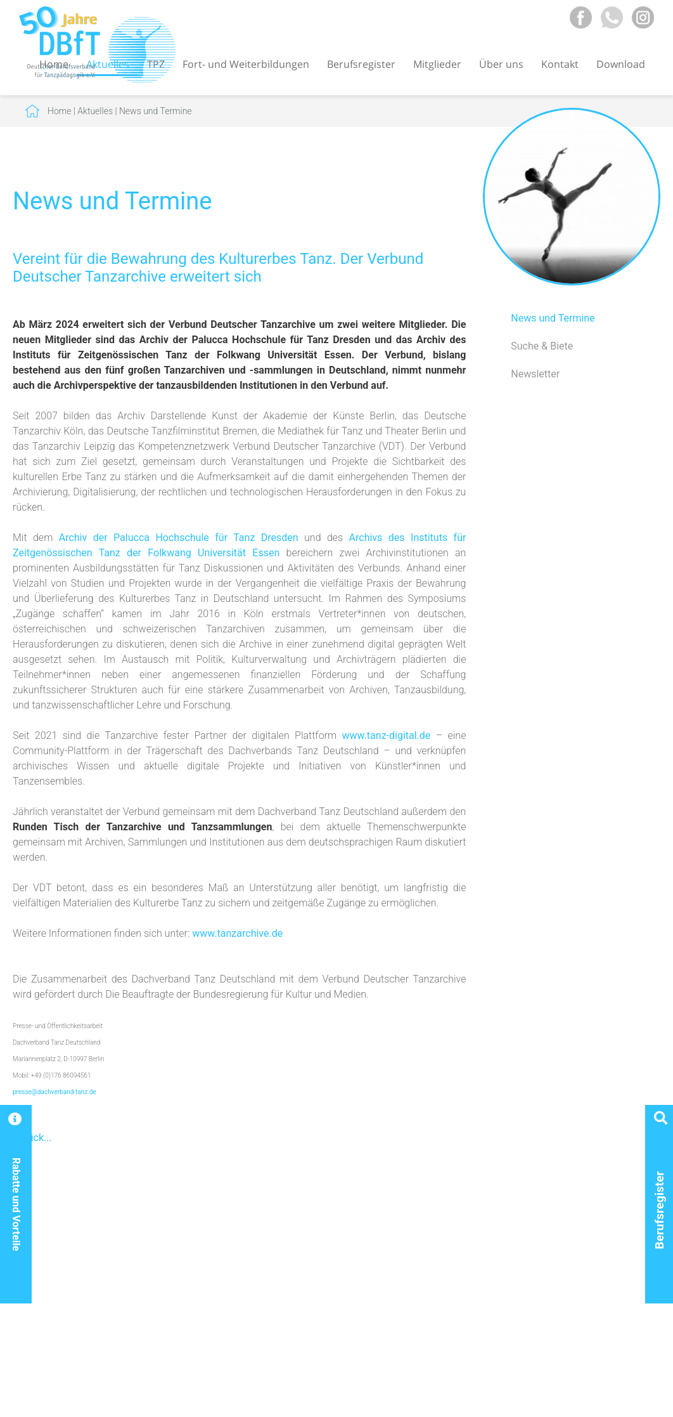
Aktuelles (95, 111)
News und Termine (155, 111)
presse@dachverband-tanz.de (54, 1091)
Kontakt (560, 64)
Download (620, 64)
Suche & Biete (542, 346)
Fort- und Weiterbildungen (246, 64)
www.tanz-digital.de (386, 735)
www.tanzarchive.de (237, 933)
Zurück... (32, 1138)
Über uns (501, 64)
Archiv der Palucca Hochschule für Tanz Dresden (178, 538)
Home (59, 111)
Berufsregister (361, 64)
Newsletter (535, 374)
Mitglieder (437, 64)
